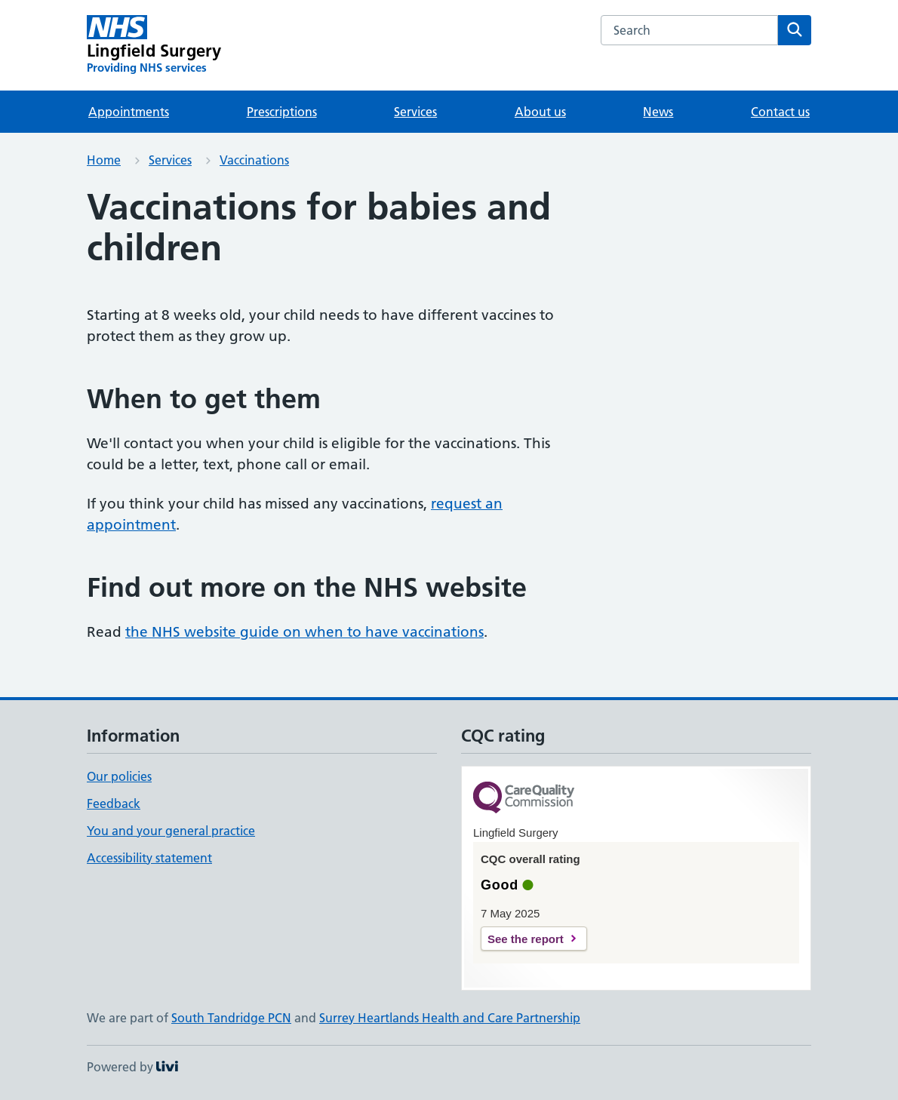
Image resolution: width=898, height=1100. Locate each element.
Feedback (113, 803)
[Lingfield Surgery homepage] (154, 45)
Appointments (128, 111)
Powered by (132, 1066)
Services (415, 111)
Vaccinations (254, 159)
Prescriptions (282, 111)
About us (540, 111)
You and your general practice (171, 830)
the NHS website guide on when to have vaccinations (304, 632)
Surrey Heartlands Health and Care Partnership (449, 1017)
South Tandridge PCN (231, 1017)
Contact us (780, 111)
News (658, 111)
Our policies (119, 776)
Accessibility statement (149, 857)
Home (104, 159)
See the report (525, 939)
